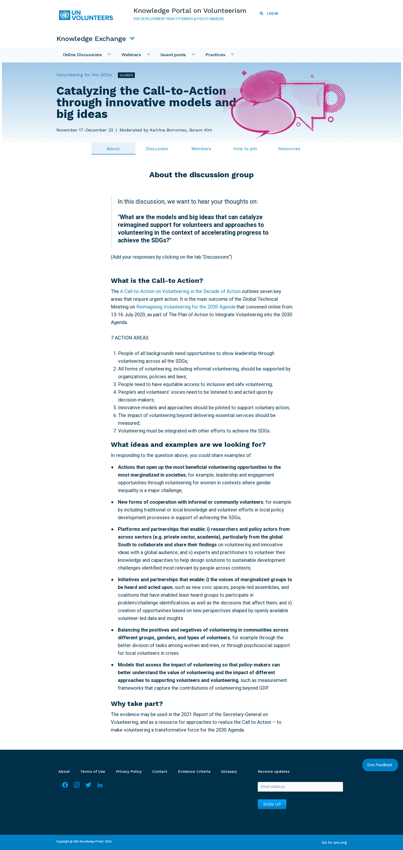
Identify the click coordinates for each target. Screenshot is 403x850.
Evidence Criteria (194, 771)
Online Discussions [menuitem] (84, 57)
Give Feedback (380, 765)
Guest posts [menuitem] (175, 57)
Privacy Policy (129, 771)
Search (261, 14)
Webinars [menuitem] (133, 57)
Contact (159, 771)
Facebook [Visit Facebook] (65, 787)
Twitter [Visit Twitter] (88, 787)
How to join (245, 148)
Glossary (229, 771)
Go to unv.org (334, 842)
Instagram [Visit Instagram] (77, 787)
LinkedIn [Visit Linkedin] (100, 787)
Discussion (157, 148)
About (113, 148)
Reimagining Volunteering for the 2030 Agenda (185, 306)
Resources (289, 148)
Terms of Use (92, 771)
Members (201, 148)
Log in (272, 13)
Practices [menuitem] (217, 57)
